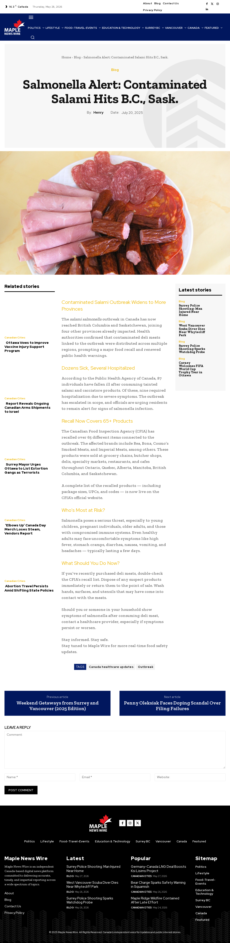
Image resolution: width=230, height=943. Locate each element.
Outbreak (145, 667)
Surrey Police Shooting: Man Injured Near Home (190, 310)
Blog (77, 57)
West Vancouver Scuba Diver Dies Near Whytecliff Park (192, 330)
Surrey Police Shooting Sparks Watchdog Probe (192, 349)
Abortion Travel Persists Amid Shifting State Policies (29, 588)
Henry (98, 112)
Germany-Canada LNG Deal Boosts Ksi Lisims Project (158, 868)
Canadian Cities (14, 337)
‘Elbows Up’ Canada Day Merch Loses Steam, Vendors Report (25, 529)
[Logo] (14, 27)
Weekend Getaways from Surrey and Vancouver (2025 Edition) (57, 705)
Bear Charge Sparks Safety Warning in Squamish (158, 884)
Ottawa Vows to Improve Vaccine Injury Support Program (26, 346)
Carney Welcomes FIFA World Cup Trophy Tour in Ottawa (191, 368)
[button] (33, 37)
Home (66, 57)
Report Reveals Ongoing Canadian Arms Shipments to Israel (27, 407)
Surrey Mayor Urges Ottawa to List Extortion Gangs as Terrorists (29, 468)
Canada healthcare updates (111, 667)
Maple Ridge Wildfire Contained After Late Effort (155, 900)
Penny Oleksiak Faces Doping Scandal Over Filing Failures (172, 705)
